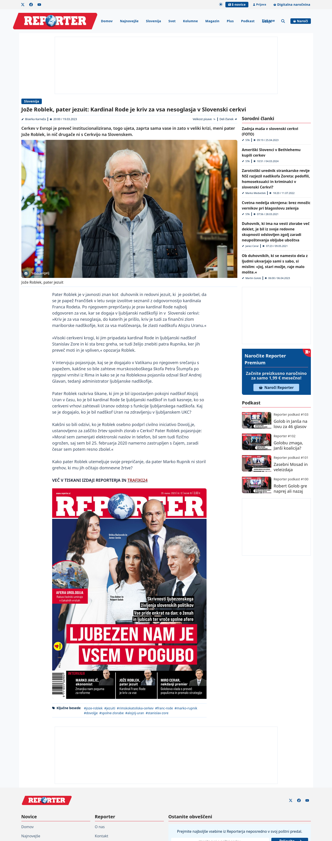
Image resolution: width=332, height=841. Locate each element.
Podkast (248, 21)
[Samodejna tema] (221, 4)
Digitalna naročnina (291, 4)
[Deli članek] (228, 119)
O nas (100, 826)
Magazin (212, 21)
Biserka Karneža (35, 119)
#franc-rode (164, 708)
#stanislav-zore (156, 713)
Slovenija (153, 21)
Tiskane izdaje (268, 21)
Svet (172, 21)
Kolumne (190, 21)
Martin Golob (253, 278)
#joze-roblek (93, 708)
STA (247, 140)
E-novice (237, 4)
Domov (107, 21)
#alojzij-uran (134, 713)
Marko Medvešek (255, 193)
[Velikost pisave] (204, 119)
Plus (230, 21)
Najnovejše (129, 21)
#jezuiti (109, 708)
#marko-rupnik (185, 708)
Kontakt (101, 835)
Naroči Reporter (276, 387)
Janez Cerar (252, 246)
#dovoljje (91, 713)
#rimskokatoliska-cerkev (135, 708)
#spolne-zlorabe (111, 713)
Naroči (300, 21)
